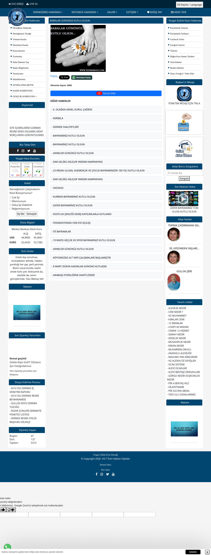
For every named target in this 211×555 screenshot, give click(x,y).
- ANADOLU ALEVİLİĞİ (179, 353)
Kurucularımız (18, 51)
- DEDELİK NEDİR (176, 338)
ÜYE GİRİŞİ (16, 4)
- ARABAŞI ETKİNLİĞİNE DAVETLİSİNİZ (73, 270)
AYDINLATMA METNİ (22, 85)
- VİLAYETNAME (175, 387)
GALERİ (111, 12)
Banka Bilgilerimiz (20, 68)
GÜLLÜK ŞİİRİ (184, 271)
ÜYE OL (32, 4)
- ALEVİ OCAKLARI (177, 368)
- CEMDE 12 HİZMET (178, 330)
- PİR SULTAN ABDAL (178, 390)
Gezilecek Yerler (176, 39)
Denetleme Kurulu (19, 45)
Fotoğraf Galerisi (176, 45)
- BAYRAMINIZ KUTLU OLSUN (68, 131)
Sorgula (184, 178)
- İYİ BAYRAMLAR (61, 226)
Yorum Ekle (105, 88)
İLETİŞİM (131, 12)
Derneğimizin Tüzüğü (21, 34)
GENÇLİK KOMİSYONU (23, 96)
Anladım (193, 552)
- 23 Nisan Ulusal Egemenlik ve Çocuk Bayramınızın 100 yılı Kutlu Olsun (98, 165)
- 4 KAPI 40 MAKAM (178, 327)
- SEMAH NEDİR (175, 334)
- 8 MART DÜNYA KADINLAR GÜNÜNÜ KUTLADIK (79, 261)
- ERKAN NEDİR (175, 345)
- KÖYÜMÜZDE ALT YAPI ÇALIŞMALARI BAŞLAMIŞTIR (81, 253)
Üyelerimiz (16, 56)
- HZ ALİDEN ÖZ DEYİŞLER (181, 360)
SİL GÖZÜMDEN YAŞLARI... (184, 248)
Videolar (172, 51)
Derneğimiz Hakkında (21, 28)
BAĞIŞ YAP (154, 12)
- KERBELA (57, 113)
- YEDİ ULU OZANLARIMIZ (181, 394)
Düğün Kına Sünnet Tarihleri (181, 56)
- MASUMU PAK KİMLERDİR (182, 357)
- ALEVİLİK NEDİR (176, 308)
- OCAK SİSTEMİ (176, 364)
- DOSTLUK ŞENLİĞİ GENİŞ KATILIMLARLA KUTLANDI (81, 209)
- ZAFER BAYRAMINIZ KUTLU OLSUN (72, 200)
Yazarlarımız (17, 74)
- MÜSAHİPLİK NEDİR (179, 342)
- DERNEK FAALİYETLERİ (65, 122)
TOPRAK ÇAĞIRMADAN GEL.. (184, 225)
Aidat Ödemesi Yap (20, 62)
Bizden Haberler (176, 68)
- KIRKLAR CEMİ (175, 319)
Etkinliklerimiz (18, 79)
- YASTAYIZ (58, 183)
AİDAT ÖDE (178, 12)
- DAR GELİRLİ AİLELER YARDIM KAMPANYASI (77, 157)
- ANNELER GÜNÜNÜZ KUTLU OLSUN (73, 148)
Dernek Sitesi (105, 465)
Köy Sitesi (105, 470)
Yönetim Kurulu (19, 39)
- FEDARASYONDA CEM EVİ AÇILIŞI (71, 218)
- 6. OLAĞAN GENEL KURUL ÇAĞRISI (72, 104)
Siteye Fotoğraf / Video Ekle (181, 74)
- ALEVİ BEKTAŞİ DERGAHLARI (183, 372)
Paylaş (54, 71)
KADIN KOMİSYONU (22, 91)
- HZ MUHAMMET (177, 315)
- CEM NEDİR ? (175, 312)
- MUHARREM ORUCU (179, 349)
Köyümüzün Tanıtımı (178, 28)
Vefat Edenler (175, 62)
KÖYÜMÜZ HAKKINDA (84, 12)
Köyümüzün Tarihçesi (178, 34)
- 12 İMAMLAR (175, 323)
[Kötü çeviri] (11, 509)
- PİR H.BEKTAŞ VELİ (178, 383)
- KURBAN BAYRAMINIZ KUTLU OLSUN (73, 192)
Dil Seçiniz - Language (189, 4)
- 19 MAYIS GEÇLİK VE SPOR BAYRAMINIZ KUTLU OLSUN (83, 235)
